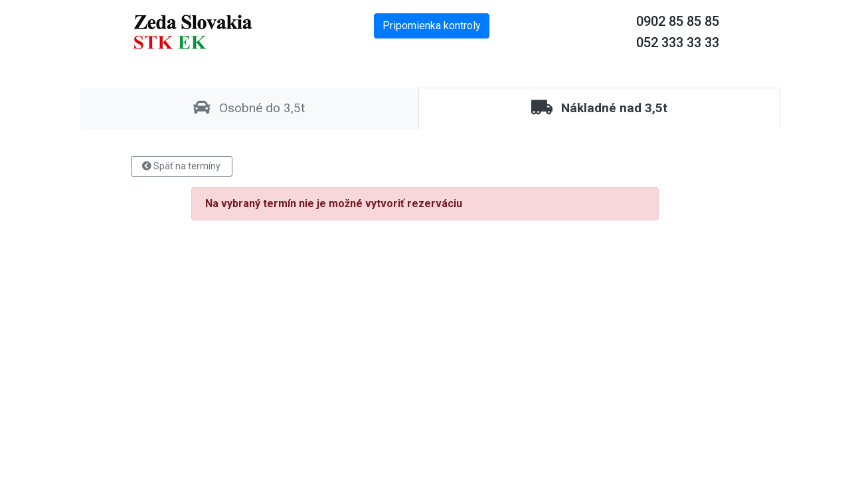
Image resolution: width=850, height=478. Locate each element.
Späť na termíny (181, 166)
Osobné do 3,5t (249, 108)
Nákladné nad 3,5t (599, 108)
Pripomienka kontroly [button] (431, 25)
